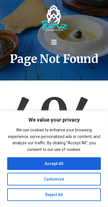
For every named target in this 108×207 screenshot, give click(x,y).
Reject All (54, 194)
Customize (54, 179)
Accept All (54, 163)
